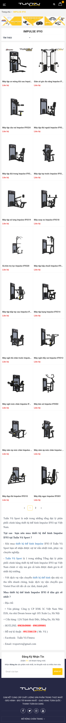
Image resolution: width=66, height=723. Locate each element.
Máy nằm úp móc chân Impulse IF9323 (49, 450)
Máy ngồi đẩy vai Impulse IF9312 (48, 358)
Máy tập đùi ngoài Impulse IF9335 (49, 128)
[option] (11, 21)
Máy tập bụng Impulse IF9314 (47, 312)
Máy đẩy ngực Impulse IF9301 (47, 496)
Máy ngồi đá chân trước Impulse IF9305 (17, 358)
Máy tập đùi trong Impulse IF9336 (17, 174)
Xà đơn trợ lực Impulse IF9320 (15, 266)
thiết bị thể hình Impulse (29, 543)
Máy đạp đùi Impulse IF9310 (15, 496)
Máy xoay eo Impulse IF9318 (46, 220)
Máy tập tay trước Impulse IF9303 (49, 174)
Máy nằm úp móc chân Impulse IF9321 (17, 450)
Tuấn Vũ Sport (13, 558)
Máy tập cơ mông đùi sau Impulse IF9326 (17, 81)
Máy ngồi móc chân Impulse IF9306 (17, 404)
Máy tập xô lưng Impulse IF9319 (16, 220)
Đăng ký (57, 671)
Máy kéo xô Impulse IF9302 (46, 404)
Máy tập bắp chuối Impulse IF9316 (49, 266)
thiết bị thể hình (41, 577)
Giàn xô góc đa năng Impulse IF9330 (49, 81)
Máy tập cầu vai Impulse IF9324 (16, 128)
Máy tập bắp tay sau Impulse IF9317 (17, 312)
